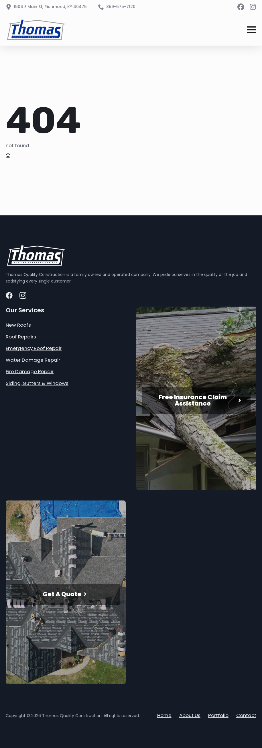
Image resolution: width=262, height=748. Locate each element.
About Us (189, 715)
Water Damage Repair (33, 360)
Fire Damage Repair (30, 371)
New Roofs (18, 325)
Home (164, 715)
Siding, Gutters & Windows (37, 383)
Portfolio (218, 715)
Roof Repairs (21, 336)
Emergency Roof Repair (34, 348)
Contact (246, 715)
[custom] (240, 6)
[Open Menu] (251, 29)
